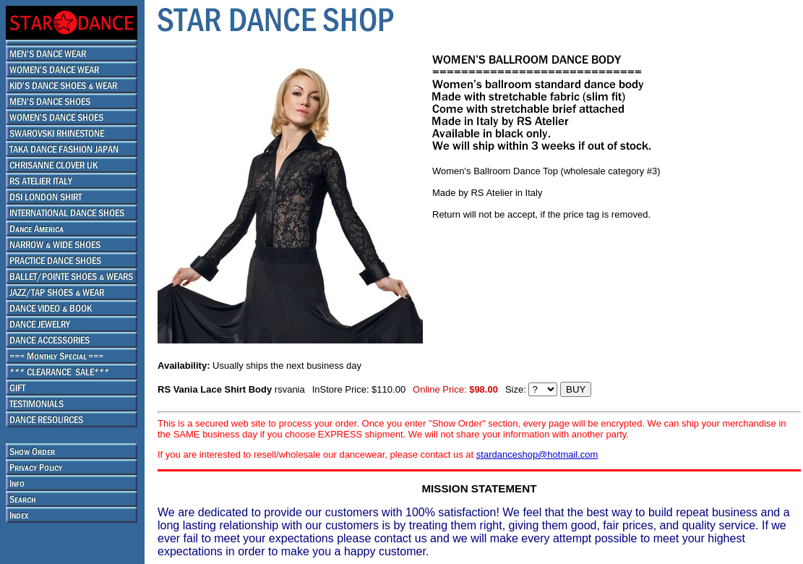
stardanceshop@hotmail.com (537, 454)
